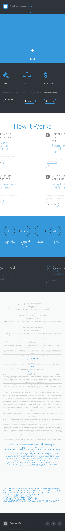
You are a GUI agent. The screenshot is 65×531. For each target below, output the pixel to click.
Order (60, 12)
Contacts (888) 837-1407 (31, 12)
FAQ (52, 12)
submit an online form (25, 439)
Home (21, 12)
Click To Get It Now (47, 440)
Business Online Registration (37, 434)
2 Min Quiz (47, 12)
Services (41, 12)
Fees (56, 12)
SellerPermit (22, 6)
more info (10, 99)
